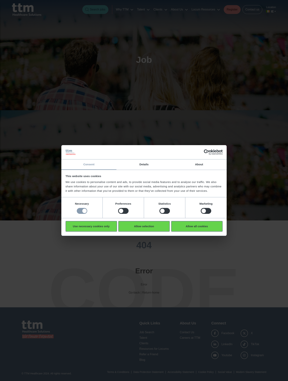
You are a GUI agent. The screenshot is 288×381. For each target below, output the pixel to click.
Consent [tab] (89, 164)
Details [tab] (144, 164)
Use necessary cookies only (91, 226)
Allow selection (144, 226)
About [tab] (199, 164)
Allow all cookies (197, 226)
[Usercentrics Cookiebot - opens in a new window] (206, 152)
